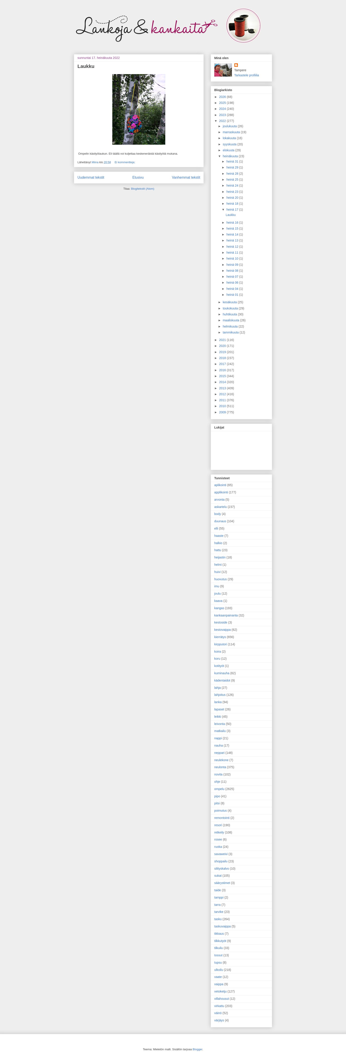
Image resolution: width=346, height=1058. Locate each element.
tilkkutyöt (220, 941)
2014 (223, 382)
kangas (219, 608)
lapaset (219, 709)
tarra (217, 904)
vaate (218, 977)
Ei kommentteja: (125, 162)
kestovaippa (222, 629)
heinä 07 (232, 276)
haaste (219, 535)
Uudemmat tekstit (90, 177)
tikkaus (219, 933)
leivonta (219, 724)
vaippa (218, 984)
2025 (223, 103)
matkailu (220, 731)
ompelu (219, 789)
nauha (218, 745)
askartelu (220, 507)
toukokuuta (231, 308)
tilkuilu (218, 948)
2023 (223, 115)
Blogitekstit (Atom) (142, 188)
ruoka (218, 846)
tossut (218, 955)
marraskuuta (232, 132)
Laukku (85, 66)
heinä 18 (232, 203)
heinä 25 (232, 179)
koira (217, 651)
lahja (217, 687)
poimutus (220, 810)
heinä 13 (232, 240)
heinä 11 (232, 252)
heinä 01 (232, 294)
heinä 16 (232, 222)
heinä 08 (232, 270)
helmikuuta (231, 326)
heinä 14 (232, 234)
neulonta (220, 767)
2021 (223, 340)
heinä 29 (232, 167)
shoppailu (221, 861)
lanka (218, 702)
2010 (223, 406)
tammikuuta (231, 332)
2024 (223, 108)
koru (217, 658)
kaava (218, 601)
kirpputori (220, 644)
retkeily (219, 832)
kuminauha (221, 673)
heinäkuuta (231, 156)
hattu (217, 550)
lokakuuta (230, 138)
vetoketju (220, 991)
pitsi (217, 803)
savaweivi (221, 854)
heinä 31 (232, 161)
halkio (218, 543)
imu (216, 586)
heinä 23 (232, 191)
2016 (223, 370)
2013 (223, 388)
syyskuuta (230, 144)
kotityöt (219, 666)
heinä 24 (232, 185)
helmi (218, 564)
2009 (223, 412)
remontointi (221, 818)
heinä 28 (232, 173)
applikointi (221, 492)
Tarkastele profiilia (246, 75)
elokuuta (229, 150)
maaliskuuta (231, 320)
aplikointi (220, 485)
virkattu (219, 1006)
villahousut (221, 998)
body (217, 514)
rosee (218, 839)
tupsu (218, 962)
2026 (223, 97)
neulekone (221, 760)
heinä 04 (232, 288)
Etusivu (138, 177)
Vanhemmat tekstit (186, 177)
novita (218, 774)
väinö (218, 1013)
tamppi (219, 897)
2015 (223, 376)
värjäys (219, 1020)
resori (218, 825)
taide (217, 890)
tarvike (218, 912)
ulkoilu (218, 970)
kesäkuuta (230, 302)
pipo (217, 796)
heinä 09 (232, 264)
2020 (223, 346)
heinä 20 (232, 197)
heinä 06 (232, 282)
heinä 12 (232, 246)
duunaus (220, 521)
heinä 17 (232, 209)
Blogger (197, 1049)
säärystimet (222, 883)
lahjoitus (220, 695)
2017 (223, 364)
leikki (217, 716)
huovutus (220, 579)
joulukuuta (230, 126)
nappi (218, 738)
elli (216, 528)
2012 (223, 394)
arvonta (219, 499)
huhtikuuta (230, 314)
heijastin (220, 557)
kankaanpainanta (226, 615)
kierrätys (220, 637)
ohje (217, 781)
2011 (223, 400)
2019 (223, 352)
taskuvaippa (222, 926)
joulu (217, 593)
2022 (223, 121)
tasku (218, 919)
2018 (223, 358)
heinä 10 (232, 258)
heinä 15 (232, 228)
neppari (219, 753)
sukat (218, 875)
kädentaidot (222, 680)
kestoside (220, 622)
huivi (217, 572)
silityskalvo (221, 868)
